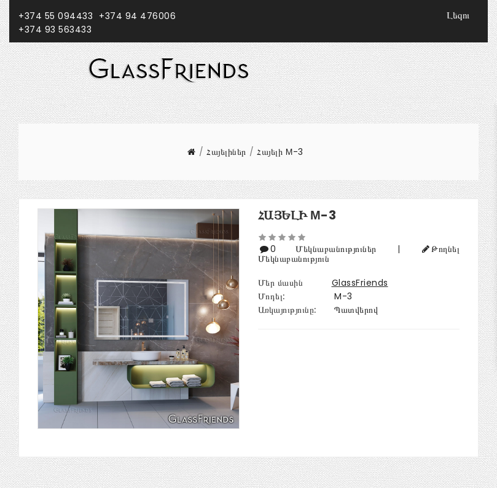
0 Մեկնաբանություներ (328, 249)
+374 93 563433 (55, 29)
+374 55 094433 (55, 16)
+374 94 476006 (137, 16)
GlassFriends (360, 283)
